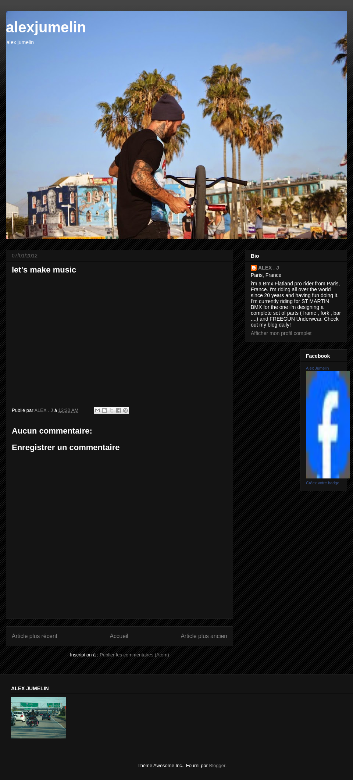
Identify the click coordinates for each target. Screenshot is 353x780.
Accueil (119, 636)
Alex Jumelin (317, 368)
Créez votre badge (322, 483)
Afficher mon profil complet (281, 333)
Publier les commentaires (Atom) (134, 655)
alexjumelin (46, 27)
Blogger (217, 765)
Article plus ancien (204, 636)
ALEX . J (268, 268)
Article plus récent (34, 636)
